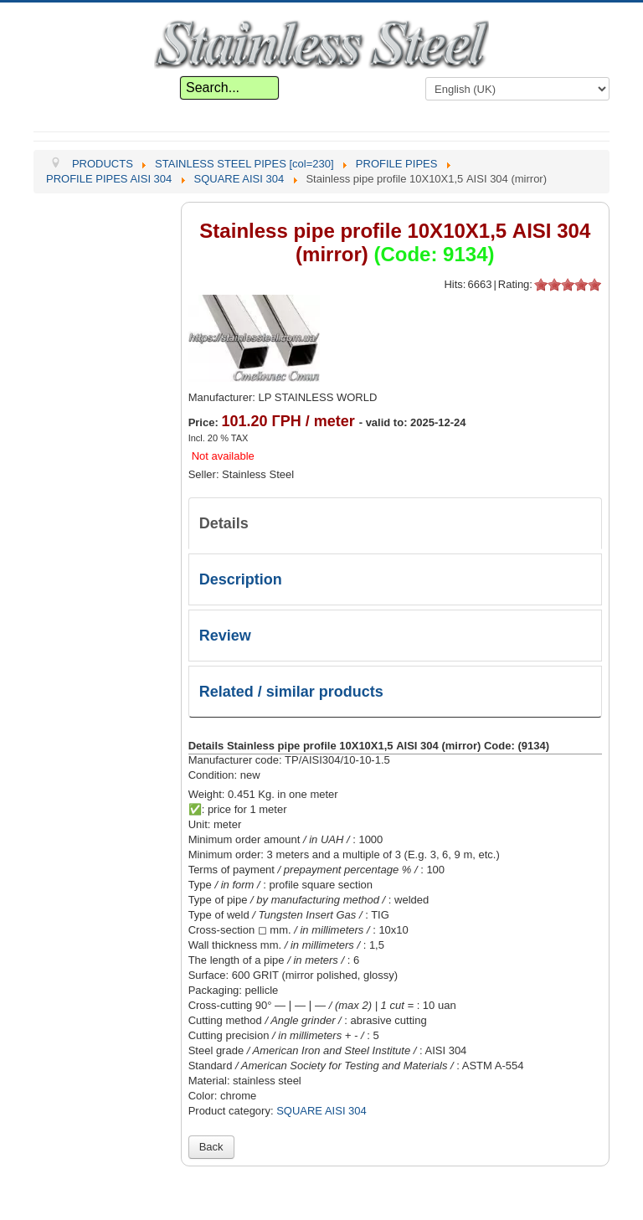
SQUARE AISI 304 (321, 1110)
